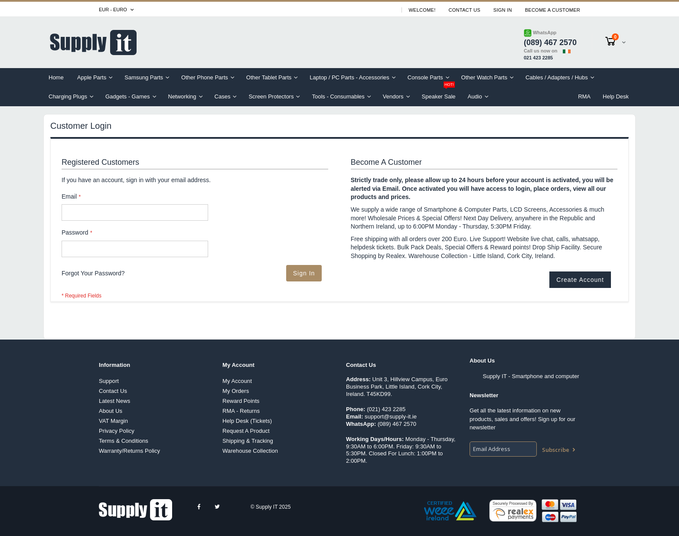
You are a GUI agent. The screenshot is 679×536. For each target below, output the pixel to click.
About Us (110, 411)
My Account (237, 381)
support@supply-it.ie (391, 416)
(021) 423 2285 (386, 409)
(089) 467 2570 (397, 424)
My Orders (235, 391)
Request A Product (246, 431)
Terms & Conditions (123, 441)
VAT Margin (113, 421)
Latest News (114, 401)
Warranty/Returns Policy (129, 451)
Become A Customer (552, 10)
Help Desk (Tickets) (247, 421)
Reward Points (240, 401)
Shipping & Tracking (247, 441)
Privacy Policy (116, 431)
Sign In (502, 10)
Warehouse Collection (250, 451)
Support (109, 381)
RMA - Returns (241, 411)
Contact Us (464, 10)
